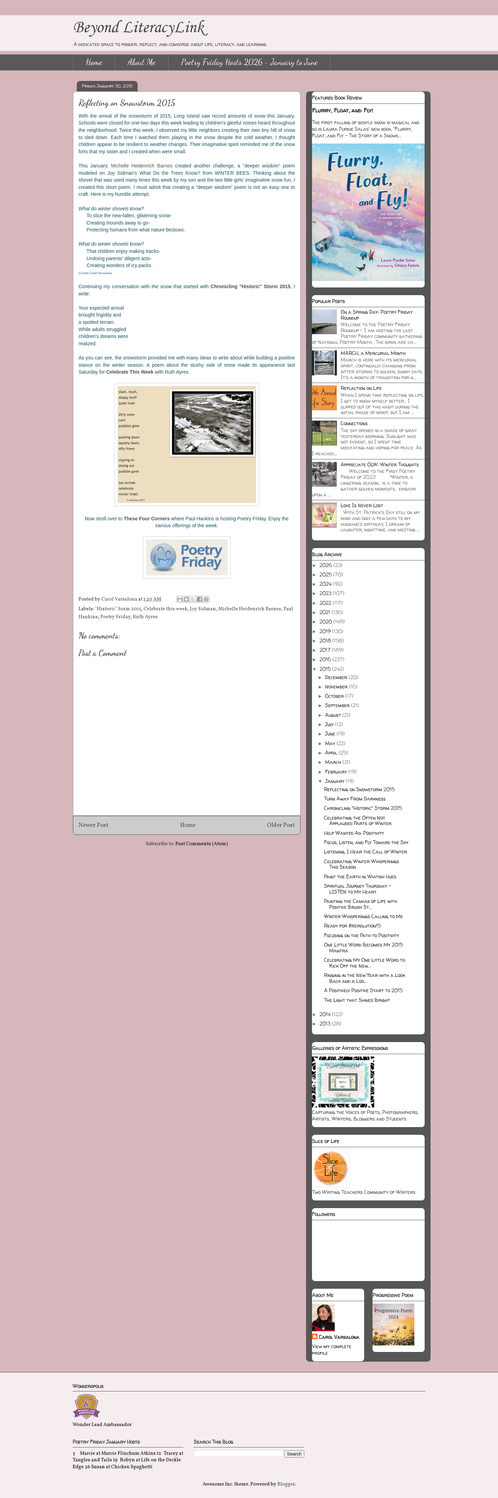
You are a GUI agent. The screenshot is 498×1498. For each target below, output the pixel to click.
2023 (326, 593)
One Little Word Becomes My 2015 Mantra (363, 947)
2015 (326, 669)
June (330, 733)
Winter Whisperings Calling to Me (363, 916)
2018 (326, 640)
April (332, 752)
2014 (326, 1014)
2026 (326, 565)
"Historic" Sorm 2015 (118, 609)
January (335, 781)
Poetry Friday (115, 617)
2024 (326, 584)
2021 (326, 612)
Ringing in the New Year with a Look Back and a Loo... (364, 978)
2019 (326, 631)
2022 (326, 603)
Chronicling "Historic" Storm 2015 (363, 808)
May (330, 743)
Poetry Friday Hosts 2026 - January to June (249, 62)
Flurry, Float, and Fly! (342, 110)
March (333, 762)
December (337, 677)
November (337, 686)
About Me (142, 62)
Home (94, 62)
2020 (326, 621)
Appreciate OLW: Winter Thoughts (380, 464)
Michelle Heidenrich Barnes (142, 165)
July (330, 724)
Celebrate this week (165, 609)
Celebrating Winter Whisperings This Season (361, 864)
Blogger (286, 1484)
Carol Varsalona (339, 1337)
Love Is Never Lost (362, 505)
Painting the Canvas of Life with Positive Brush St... (360, 904)
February (336, 771)
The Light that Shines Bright (357, 1000)
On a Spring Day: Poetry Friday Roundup (377, 315)
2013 (326, 1023)
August (333, 715)
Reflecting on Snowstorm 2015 (359, 789)
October (335, 696)
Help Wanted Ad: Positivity (354, 833)
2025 (326, 574)
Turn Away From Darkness (355, 798)
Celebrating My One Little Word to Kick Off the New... (364, 963)
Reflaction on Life (361, 388)
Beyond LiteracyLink (138, 27)
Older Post (281, 825)
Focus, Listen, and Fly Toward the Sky (366, 842)
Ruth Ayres (145, 617)
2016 (326, 659)
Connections (354, 423)
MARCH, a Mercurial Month (373, 353)
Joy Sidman (203, 609)
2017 (326, 650)
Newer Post (94, 825)
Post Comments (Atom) (201, 844)
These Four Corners (147, 518)
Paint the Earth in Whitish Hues (360, 876)
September (338, 705)
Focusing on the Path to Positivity (361, 935)
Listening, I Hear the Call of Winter (365, 851)
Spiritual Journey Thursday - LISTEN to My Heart (357, 889)
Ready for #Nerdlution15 (352, 925)
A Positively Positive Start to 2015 (363, 990)
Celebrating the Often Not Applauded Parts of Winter (357, 820)
